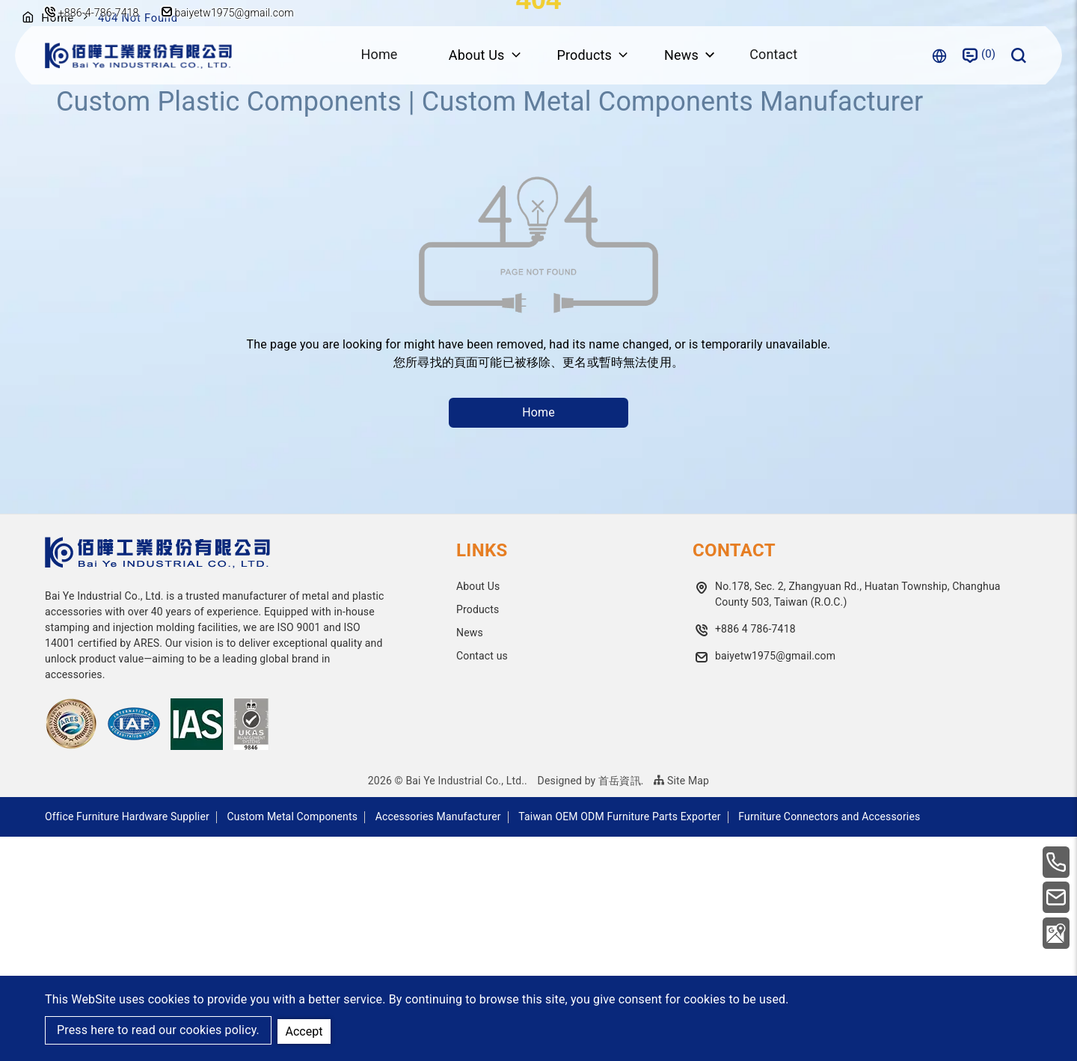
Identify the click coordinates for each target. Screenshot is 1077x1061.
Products (477, 834)
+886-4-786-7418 (98, 13)
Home (377, 55)
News (469, 857)
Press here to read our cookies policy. (158, 1031)
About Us (478, 810)
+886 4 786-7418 (755, 853)
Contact (775, 55)
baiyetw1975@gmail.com (230, 13)
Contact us (482, 880)
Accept (305, 1030)
